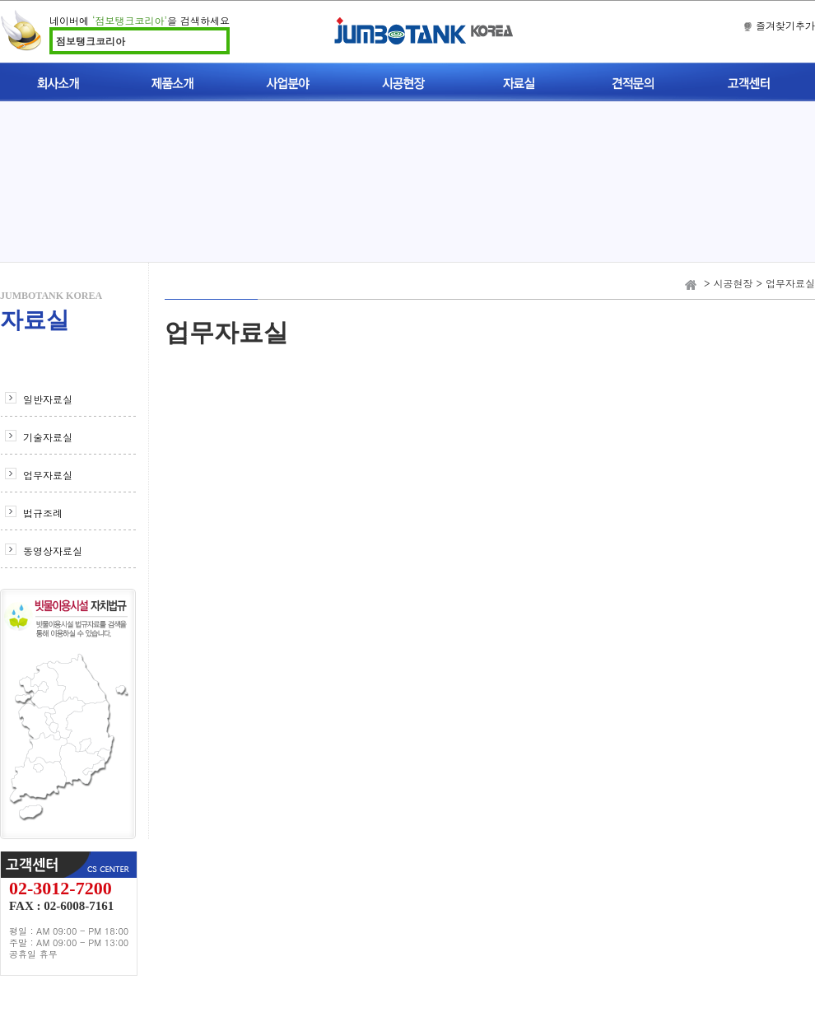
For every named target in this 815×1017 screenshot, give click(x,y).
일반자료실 (47, 399)
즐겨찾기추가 (785, 25)
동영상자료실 (52, 550)
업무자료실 (47, 475)
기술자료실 (47, 437)
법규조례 (43, 513)
